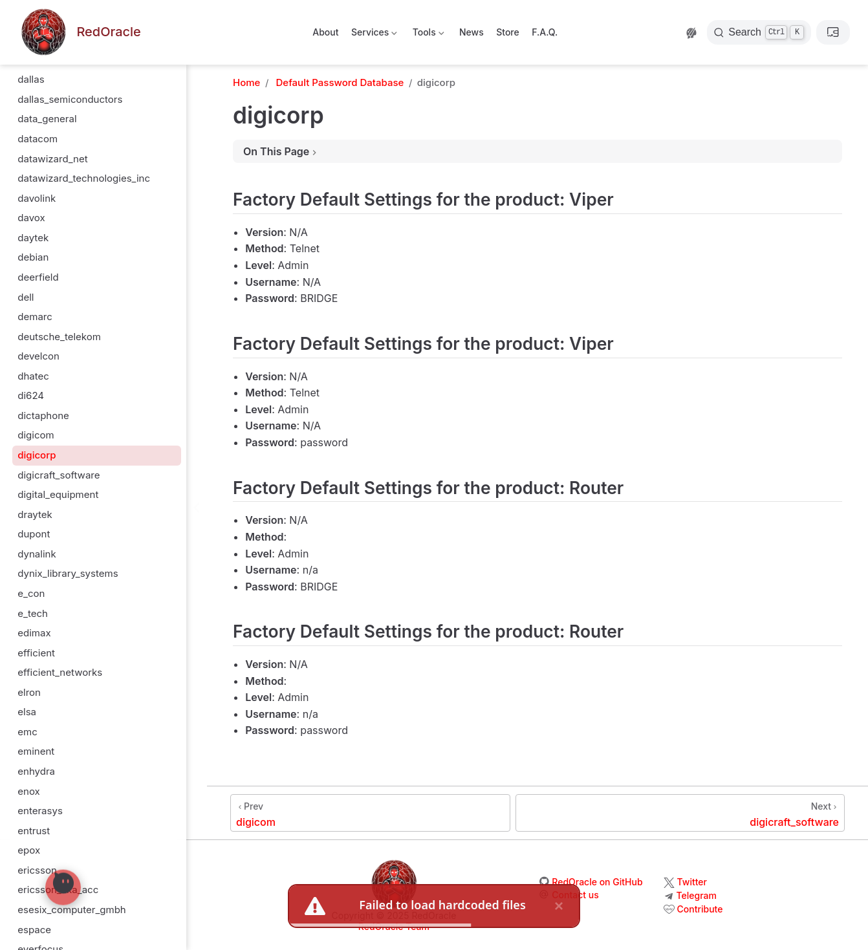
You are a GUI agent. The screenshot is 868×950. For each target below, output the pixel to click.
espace (34, 929)
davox (31, 217)
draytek (34, 514)
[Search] (759, 32)
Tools (426, 35)
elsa (26, 712)
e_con (31, 593)
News (471, 32)
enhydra (36, 771)
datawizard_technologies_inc (83, 178)
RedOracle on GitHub (597, 881)
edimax (33, 633)
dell (25, 297)
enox (28, 791)
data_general (46, 119)
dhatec (33, 376)
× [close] (558, 905)
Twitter (692, 881)
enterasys (40, 810)
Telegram (697, 895)
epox (28, 850)
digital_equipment (57, 494)
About (325, 32)
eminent (35, 751)
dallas (30, 79)
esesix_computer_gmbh (71, 909)
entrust (33, 831)
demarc (34, 316)
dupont (33, 534)
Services (373, 35)
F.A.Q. (545, 32)
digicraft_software (58, 475)
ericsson (37, 870)
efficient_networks (59, 672)
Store (507, 32)
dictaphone (43, 415)
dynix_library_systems (67, 573)
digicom (35, 435)
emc (27, 732)
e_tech (32, 613)
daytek (33, 238)
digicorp (36, 455)
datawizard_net (52, 159)
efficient (36, 653)
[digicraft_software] (680, 813)
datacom (37, 139)
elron (29, 692)
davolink (36, 198)
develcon (38, 356)
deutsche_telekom (59, 336)
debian (33, 257)
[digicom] (370, 813)
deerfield (37, 277)
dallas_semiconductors (69, 99)
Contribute (700, 908)
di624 (30, 395)
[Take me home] (79, 32)
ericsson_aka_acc (57, 889)
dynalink (36, 554)
